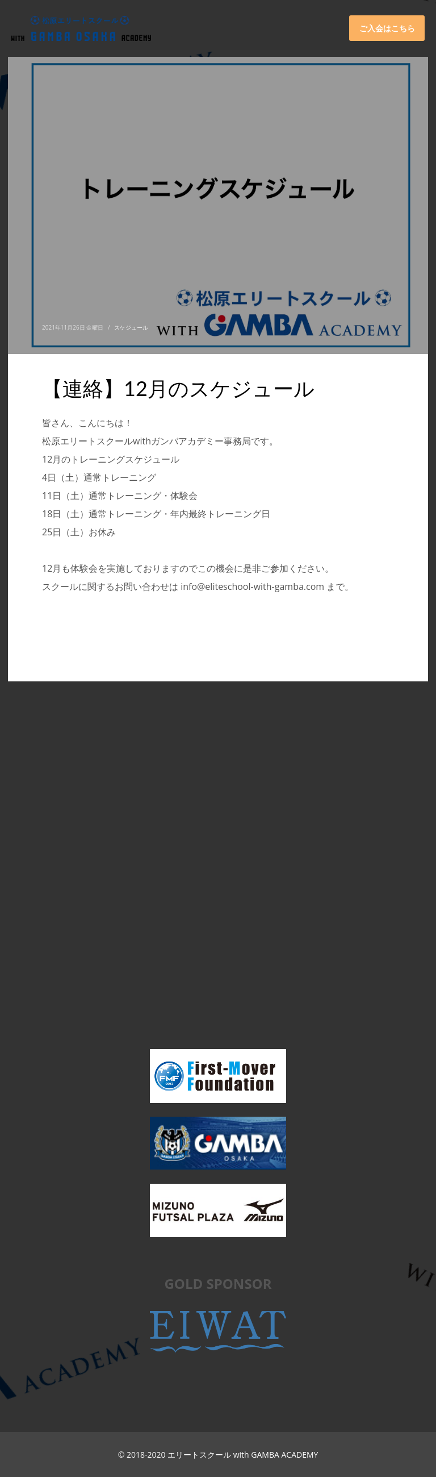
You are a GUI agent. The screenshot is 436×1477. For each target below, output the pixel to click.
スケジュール (131, 327)
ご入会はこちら (387, 28)
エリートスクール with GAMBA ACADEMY (242, 1454)
